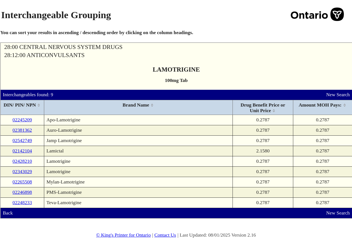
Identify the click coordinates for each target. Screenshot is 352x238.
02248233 (22, 202)
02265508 (22, 182)
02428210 (22, 161)
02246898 (22, 192)
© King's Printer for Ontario (123, 235)
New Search (338, 94)
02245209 (22, 119)
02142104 (22, 151)
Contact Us (165, 235)
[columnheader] (22, 107)
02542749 (22, 140)
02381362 (22, 130)
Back (8, 213)
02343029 (22, 171)
